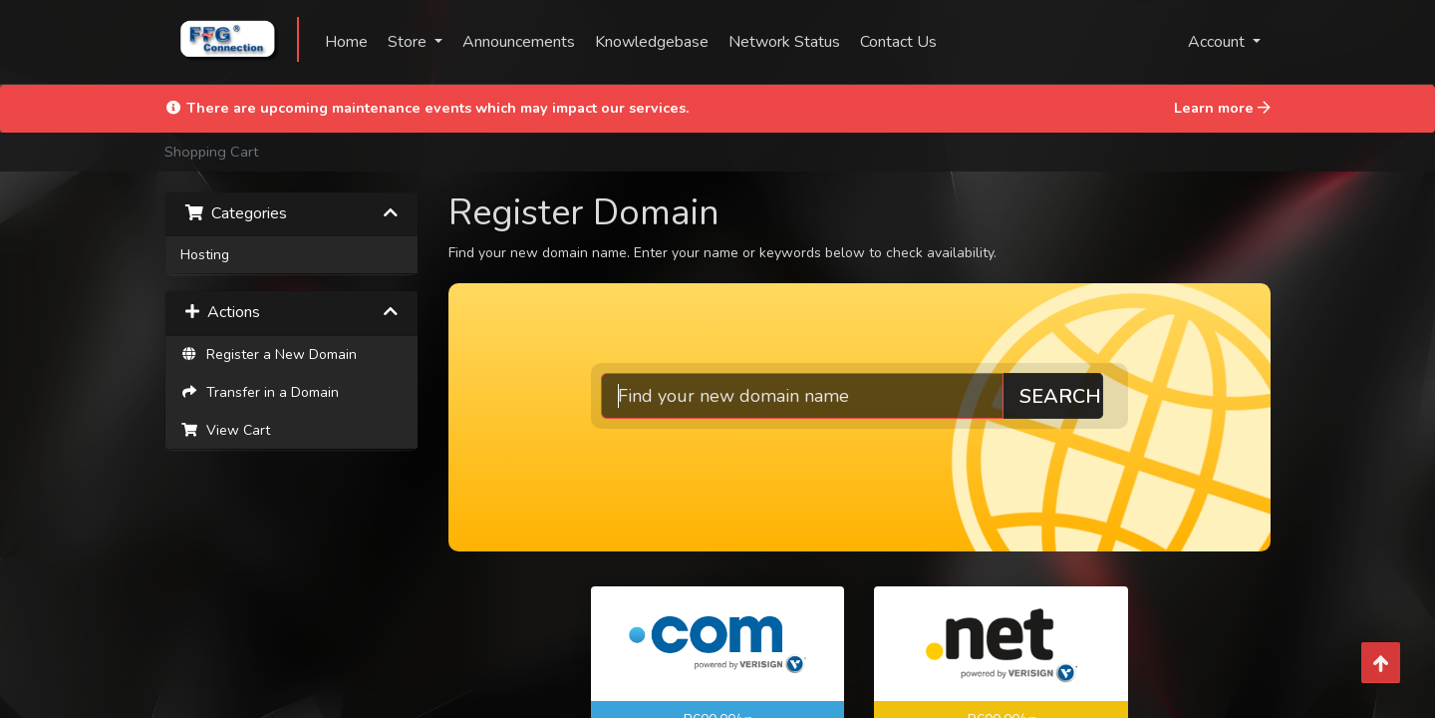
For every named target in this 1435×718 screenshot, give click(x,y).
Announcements (518, 42)
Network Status (784, 42)
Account (1218, 42)
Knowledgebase (652, 42)
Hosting (204, 254)
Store (409, 42)
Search (1076, 396)
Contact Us (898, 42)
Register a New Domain (268, 354)
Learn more (1222, 108)
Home (346, 42)
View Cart (225, 430)
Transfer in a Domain (259, 392)
